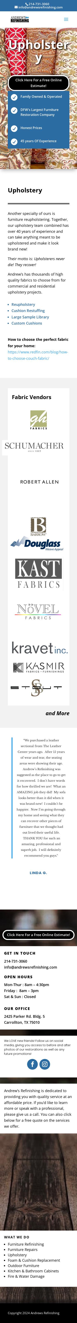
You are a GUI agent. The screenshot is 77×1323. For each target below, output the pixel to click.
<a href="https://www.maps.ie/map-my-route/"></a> (38, 1181)
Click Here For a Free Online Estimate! (38, 83)
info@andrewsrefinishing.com (30, 967)
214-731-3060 (15, 961)
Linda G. (38, 872)
